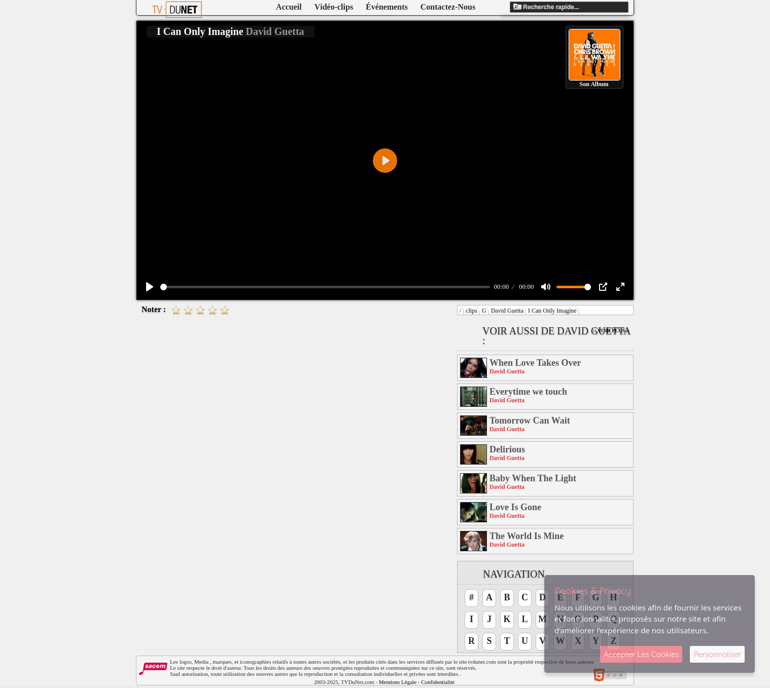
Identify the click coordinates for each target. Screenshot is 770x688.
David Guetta (507, 310)
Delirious (507, 449)
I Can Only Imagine (552, 310)
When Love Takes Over (535, 363)
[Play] (150, 287)
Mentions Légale (397, 682)
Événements (387, 7)
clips (471, 310)
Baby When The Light (532, 478)
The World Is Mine (526, 536)
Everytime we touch (528, 392)
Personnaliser (717, 654)
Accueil (289, 7)
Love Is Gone (515, 507)
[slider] (325, 287)
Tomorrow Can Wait (529, 420)
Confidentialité (437, 682)
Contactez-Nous (448, 7)
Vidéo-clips (333, 7)
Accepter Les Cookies (641, 654)
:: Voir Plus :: (611, 330)
